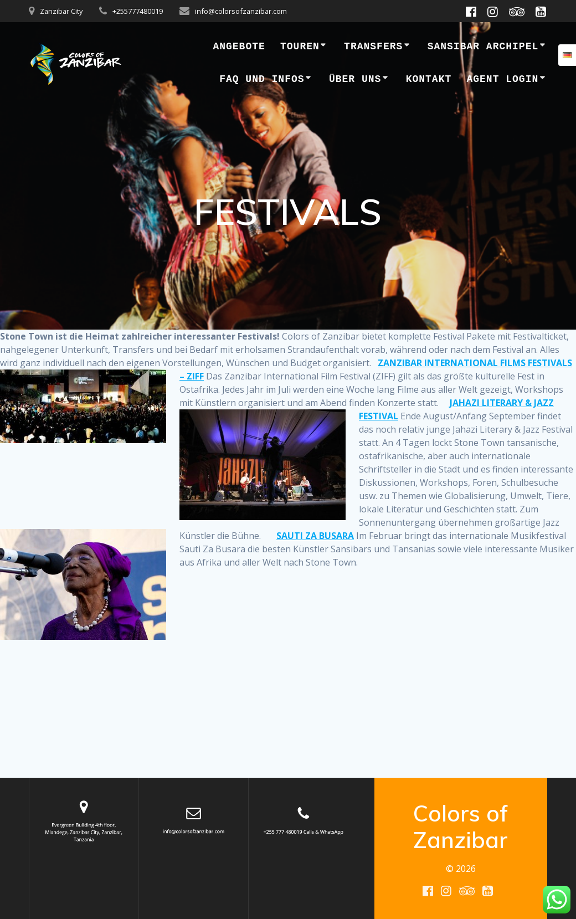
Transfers (373, 46)
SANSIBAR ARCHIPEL (483, 46)
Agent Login (502, 79)
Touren (300, 46)
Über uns (355, 79)
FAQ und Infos (261, 79)
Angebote (239, 46)
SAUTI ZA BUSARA (315, 536)
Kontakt (429, 79)
